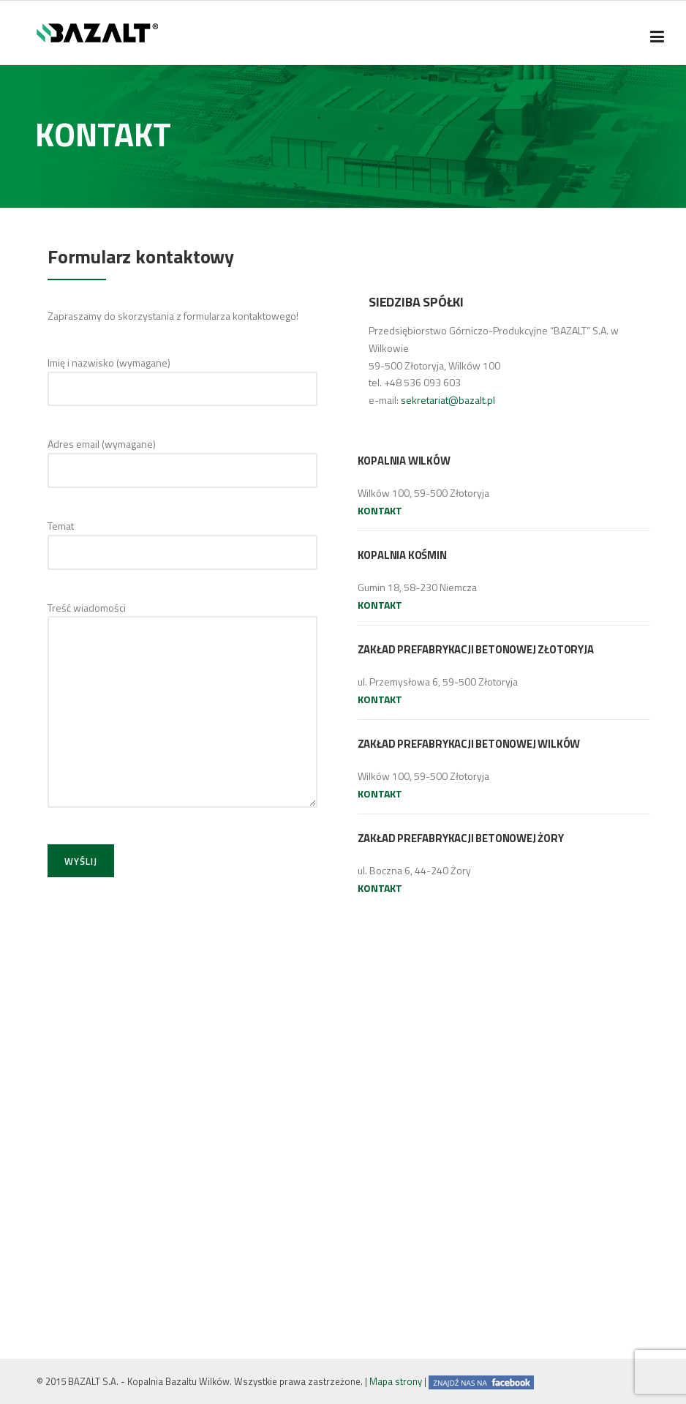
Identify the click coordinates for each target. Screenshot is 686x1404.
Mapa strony (395, 1381)
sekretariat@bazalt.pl (448, 400)
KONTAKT (380, 510)
